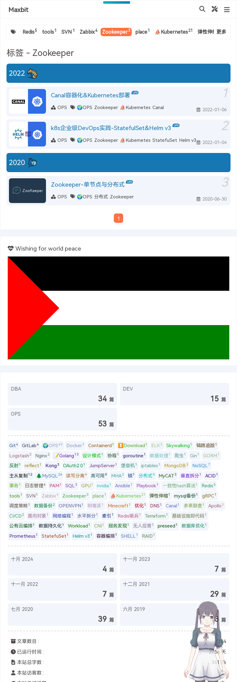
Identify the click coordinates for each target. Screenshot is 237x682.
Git (13, 445)
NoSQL (201, 465)
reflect (33, 465)
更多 (221, 32)
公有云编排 (22, 526)
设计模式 (92, 455)
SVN (67, 31)
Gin (194, 455)
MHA (117, 475)
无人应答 (143, 526)
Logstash (20, 455)
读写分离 (76, 475)
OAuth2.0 (74, 465)
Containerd (101, 445)
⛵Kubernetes (174, 31)
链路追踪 (206, 445)
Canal (158, 107)
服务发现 (118, 526)
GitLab (30, 445)
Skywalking (179, 445)
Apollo (216, 505)
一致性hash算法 (180, 485)
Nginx (42, 455)
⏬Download (133, 445)
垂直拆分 (191, 475)
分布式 (101, 196)
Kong (52, 465)
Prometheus (23, 535)
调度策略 (19, 505)
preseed (168, 526)
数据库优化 (194, 526)
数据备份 (44, 505)
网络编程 (62, 515)
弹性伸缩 (209, 31)
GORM (211, 455)
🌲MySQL (49, 475)
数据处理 (160, 455)
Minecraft (119, 505)
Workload (79, 526)
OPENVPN (71, 505)
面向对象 (38, 515)
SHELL (129, 535)
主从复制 (20, 475)
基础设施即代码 (189, 515)
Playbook (147, 485)
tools (49, 31)
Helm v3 (188, 140)
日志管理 (35, 485)
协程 (113, 455)
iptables (150, 465)
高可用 (99, 475)
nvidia (104, 485)
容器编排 (106, 535)
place (142, 31)
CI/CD (16, 515)
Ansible (124, 485)
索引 (108, 515)
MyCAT (168, 475)
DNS (156, 505)
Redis (30, 31)
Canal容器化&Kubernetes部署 (90, 95)
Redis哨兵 (129, 515)
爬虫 (180, 455)
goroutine (134, 455)
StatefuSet (164, 140)
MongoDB (176, 465)
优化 (140, 505)
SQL (71, 485)
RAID (148, 535)
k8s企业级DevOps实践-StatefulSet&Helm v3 (111, 127)
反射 (15, 465)
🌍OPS (84, 107)
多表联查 (194, 505)
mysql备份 (186, 495)
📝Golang (66, 455)
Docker (75, 445)
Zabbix (88, 31)
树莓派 (95, 505)
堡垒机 (129, 465)
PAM (55, 485)
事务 (15, 485)
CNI (99, 526)
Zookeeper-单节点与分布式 (88, 184)
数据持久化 (51, 526)
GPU (87, 485)
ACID (211, 475)
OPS (62, 107)
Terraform (156, 515)
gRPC (209, 495)
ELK (157, 445)
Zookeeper (116, 31)
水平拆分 (87, 515)
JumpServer (103, 465)
